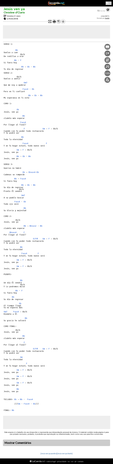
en (72, 461)
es (69, 461)
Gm (44, 128)
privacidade (61, 461)
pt (75, 461)
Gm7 (25, 82)
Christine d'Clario (14, 12)
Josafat (107, 18)
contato (80, 461)
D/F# (35, 238)
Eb (28, 66)
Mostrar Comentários (17, 442)
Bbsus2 (33, 226)
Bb (16, 50)
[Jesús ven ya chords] (65, 453)
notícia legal (51, 461)
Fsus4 (25, 89)
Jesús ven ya (14, 9)
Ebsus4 (31, 172)
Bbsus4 (13, 232)
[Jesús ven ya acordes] (48, 453)
